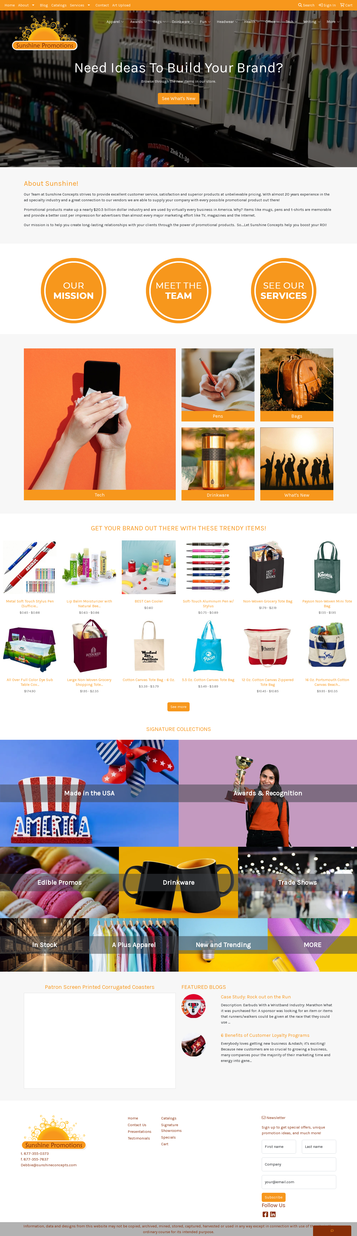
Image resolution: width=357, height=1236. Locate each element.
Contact (102, 5)
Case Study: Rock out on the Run (256, 997)
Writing (312, 22)
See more (178, 706)
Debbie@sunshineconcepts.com (49, 1165)
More (333, 22)
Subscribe (273, 1197)
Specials (168, 1137)
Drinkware (183, 22)
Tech (291, 22)
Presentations (139, 1131)
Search (306, 5)
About (23, 5)
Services (77, 5)
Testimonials (139, 1138)
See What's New (178, 98)
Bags (159, 22)
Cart (164, 1144)
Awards (138, 22)
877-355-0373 (36, 1153)
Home (10, 5)
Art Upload (121, 5)
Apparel (115, 22)
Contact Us (137, 1125)
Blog (44, 5)
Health (251, 22)
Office (272, 22)
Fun (205, 22)
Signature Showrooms (171, 1128)
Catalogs (59, 5)
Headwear (227, 22)
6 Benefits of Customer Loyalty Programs (265, 1035)
